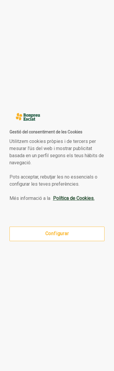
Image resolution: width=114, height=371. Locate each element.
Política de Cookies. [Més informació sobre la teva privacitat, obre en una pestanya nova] (73, 198)
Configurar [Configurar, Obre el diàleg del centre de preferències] (57, 234)
